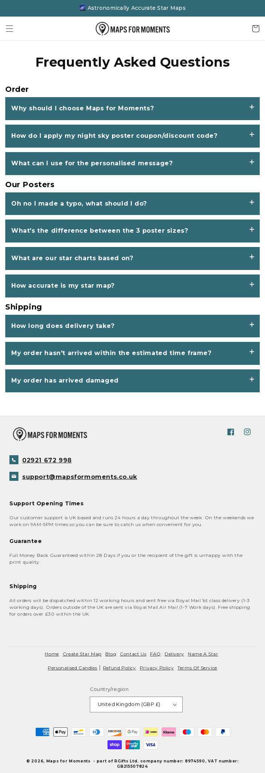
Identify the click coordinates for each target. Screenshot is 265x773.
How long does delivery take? (63, 325)
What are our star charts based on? (72, 258)
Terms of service (197, 668)
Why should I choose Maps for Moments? (82, 108)
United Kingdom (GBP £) (137, 704)
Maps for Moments (68, 761)
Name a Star (203, 654)
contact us (133, 654)
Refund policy (119, 668)
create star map (82, 654)
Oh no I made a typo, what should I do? (79, 203)
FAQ (155, 654)
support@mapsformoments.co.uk (73, 476)
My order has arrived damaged (65, 380)
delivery (174, 654)
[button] (9, 28)
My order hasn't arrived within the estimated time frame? (111, 353)
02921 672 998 (40, 459)
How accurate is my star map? (63, 285)
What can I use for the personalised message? (92, 163)
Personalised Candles (72, 668)
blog (110, 654)
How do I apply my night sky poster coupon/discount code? (114, 135)
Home (52, 654)
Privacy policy (157, 668)
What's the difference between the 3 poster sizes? (99, 230)
